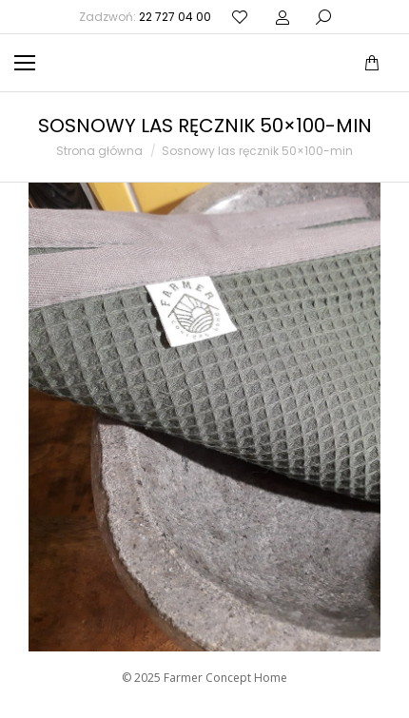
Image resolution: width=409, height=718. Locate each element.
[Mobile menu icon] (24, 63)
